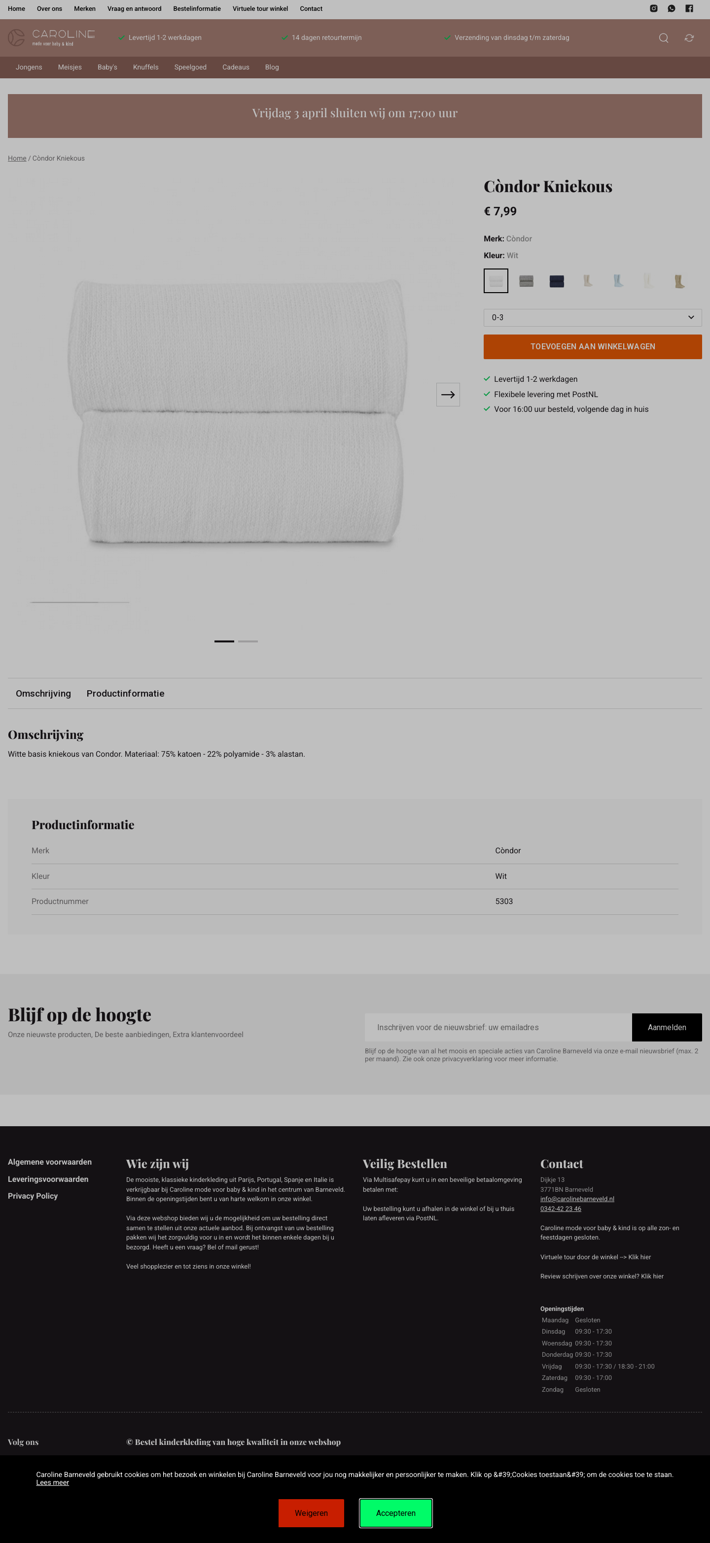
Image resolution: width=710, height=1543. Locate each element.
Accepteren (396, 1513)
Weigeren (311, 1513)
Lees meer (52, 1482)
